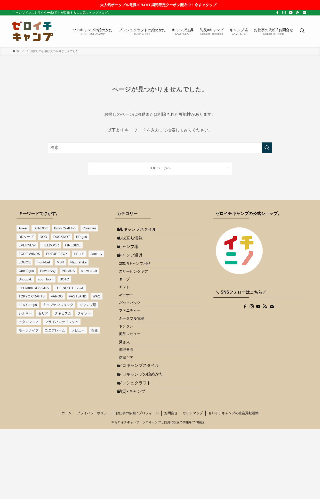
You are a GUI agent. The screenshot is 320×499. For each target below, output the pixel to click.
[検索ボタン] (302, 31)
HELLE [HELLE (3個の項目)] (79, 254)
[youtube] (290, 12)
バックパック (135, 334)
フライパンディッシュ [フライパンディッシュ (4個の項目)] (61, 322)
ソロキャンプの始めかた (144, 435)
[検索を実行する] (267, 147)
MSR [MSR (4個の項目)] (60, 262)
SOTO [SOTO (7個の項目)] (64, 279)
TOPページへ (160, 168)
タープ (129, 301)
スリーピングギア (138, 290)
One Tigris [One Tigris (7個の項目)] (26, 271)
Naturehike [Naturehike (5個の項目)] (78, 262)
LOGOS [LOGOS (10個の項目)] (24, 262)
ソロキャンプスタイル (142, 423)
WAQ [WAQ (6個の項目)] (97, 296)
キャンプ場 (132, 255)
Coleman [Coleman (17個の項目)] (89, 228)
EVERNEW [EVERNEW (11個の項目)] (27, 245)
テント (129, 312)
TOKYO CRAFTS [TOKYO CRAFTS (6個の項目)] (32, 296)
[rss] (297, 12)
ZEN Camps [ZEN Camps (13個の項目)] (28, 305)
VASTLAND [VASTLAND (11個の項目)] (77, 296)
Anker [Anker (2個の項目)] (23, 228)
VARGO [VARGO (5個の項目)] (57, 296)
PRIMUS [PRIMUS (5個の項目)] (68, 271)
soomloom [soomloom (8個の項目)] (45, 279)
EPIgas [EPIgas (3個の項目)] (81, 237)
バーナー (131, 323)
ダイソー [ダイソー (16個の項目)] (84, 313)
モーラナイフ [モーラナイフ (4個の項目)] (29, 330)
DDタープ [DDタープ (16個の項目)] (26, 237)
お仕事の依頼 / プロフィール (137, 483)
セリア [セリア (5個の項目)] (43, 313)
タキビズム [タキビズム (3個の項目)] (62, 313)
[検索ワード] (160, 147)
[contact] (304, 12)
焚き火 (129, 389)
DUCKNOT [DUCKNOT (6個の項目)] (61, 237)
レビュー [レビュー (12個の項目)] (78, 330)
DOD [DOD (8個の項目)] (43, 237)
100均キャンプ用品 (140, 279)
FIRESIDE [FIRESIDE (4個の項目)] (73, 245)
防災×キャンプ (135, 460)
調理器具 (131, 400)
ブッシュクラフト (138, 447)
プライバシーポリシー (93, 483)
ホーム (66, 483)
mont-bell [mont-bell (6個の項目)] (43, 262)
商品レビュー (135, 379)
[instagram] (284, 12)
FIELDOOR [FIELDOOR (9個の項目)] (50, 245)
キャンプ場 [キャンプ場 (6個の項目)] (87, 305)
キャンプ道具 (134, 267)
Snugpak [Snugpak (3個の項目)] (25, 279)
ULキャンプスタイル (141, 231)
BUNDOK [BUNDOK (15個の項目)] (41, 228)
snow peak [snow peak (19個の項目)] (89, 271)
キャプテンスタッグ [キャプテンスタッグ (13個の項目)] (58, 305)
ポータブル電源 (136, 356)
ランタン (131, 367)
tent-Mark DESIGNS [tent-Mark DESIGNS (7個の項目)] (34, 288)
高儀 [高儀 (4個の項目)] (94, 330)
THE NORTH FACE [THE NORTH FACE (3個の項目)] (69, 288)
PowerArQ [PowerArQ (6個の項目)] (47, 271)
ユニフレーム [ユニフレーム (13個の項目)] (55, 330)
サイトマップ (193, 483)
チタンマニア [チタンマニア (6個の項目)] (29, 322)
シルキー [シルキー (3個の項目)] (25, 313)
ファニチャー (135, 345)
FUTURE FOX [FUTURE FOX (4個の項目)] (57, 254)
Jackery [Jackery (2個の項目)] (96, 254)
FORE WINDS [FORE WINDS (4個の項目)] (29, 254)
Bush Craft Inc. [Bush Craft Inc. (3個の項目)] (65, 228)
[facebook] (277, 12)
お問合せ (171, 483)
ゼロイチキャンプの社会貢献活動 (233, 483)
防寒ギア (131, 412)
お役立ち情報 (134, 243)
